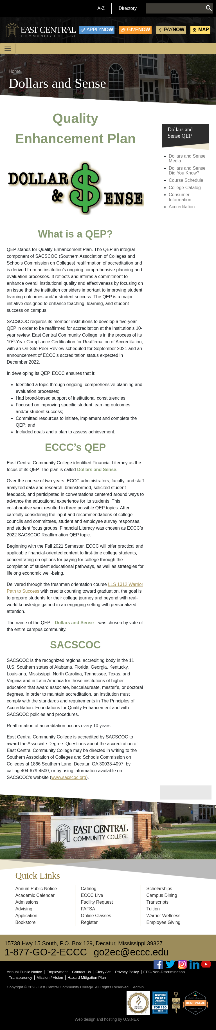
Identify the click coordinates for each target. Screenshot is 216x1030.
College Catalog (185, 187)
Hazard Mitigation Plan (87, 977)
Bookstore (25, 922)
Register (89, 922)
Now (100, 29)
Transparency (20, 977)
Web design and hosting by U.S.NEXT (108, 1019)
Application (26, 915)
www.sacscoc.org (68, 777)
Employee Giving (164, 922)
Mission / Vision (50, 977)
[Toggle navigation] (8, 48)
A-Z (101, 8)
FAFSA (88, 908)
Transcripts (158, 902)
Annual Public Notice (36, 888)
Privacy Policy (127, 972)
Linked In (194, 964)
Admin (138, 987)
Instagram (182, 964)
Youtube (206, 964)
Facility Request (97, 902)
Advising (23, 908)
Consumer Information (180, 197)
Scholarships (159, 888)
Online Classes (96, 915)
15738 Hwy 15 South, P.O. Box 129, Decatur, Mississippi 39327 (83, 943)
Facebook (158, 964)
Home (15, 71)
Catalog (88, 888)
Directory (128, 8)
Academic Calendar (35, 895)
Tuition (153, 908)
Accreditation (182, 206)
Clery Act (103, 972)
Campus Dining (162, 895)
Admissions (26, 902)
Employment (57, 972)
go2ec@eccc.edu (131, 952)
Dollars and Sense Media (187, 159)
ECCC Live (92, 895)
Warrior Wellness (164, 915)
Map (203, 29)
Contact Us (81, 972)
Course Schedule (186, 180)
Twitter (170, 964)
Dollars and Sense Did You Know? (187, 171)
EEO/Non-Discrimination (164, 972)
